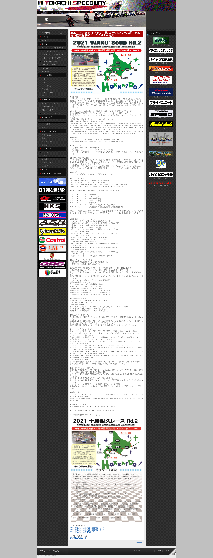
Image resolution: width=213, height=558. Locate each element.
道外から (45, 156)
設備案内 (45, 127)
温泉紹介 (45, 166)
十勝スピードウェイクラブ (52, 113)
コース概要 (46, 124)
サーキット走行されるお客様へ (53, 48)
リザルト (45, 89)
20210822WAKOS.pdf (78, 538)
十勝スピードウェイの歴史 (52, 174)
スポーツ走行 (47, 135)
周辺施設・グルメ (48, 163)
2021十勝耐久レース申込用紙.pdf (82, 532)
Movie (44, 96)
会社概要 (158, 551)
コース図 (45, 121)
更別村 (44, 159)
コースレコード (47, 92)
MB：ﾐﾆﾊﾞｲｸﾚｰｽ (47, 68)
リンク (44, 170)
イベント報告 (47, 86)
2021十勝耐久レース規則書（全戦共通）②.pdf (87, 528)
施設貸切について (48, 142)
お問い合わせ (168, 551)
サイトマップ (149, 551)
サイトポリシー (138, 551)
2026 (44, 40)
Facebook (45, 72)
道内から (45, 152)
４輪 (43, 79)
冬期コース (46, 145)
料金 (43, 138)
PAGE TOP (139, 542)
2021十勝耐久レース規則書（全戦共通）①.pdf (87, 530)
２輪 (43, 82)
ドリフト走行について (50, 51)
